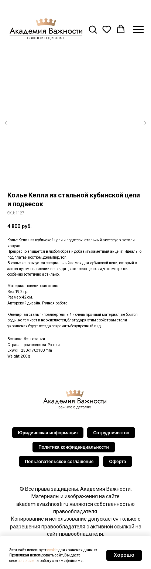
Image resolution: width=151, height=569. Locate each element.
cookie (52, 550)
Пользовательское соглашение (59, 461)
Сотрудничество (111, 432)
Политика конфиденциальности (73, 447)
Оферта (117, 461)
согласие (26, 561)
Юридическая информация (48, 432)
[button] (92, 29)
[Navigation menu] (138, 29)
